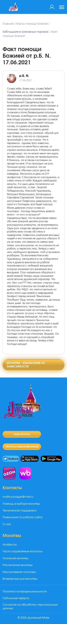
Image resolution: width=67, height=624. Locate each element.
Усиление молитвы (15, 558)
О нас (7, 524)
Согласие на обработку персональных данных (30, 606)
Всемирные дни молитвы (20, 578)
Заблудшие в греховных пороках (25, 31)
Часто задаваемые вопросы (22, 551)
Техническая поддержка (19, 510)
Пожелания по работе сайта (22, 517)
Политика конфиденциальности (25, 591)
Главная (8, 23)
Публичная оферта (16, 598)
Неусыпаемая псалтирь (19, 572)
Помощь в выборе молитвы (21, 503)
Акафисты (10, 544)
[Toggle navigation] (61, 7)
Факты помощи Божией (32, 23)
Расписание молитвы (18, 565)
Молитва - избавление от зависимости (26, 365)
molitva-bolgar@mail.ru (18, 496)
